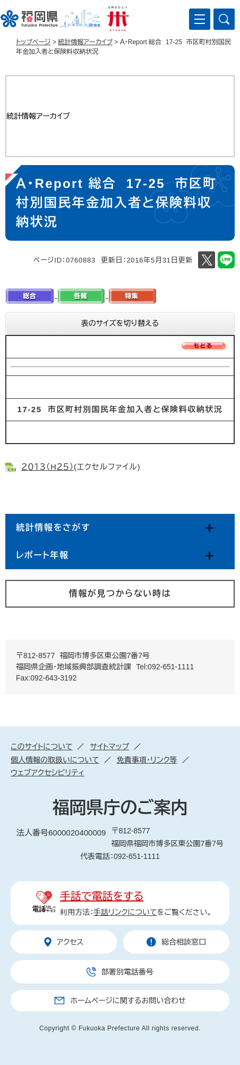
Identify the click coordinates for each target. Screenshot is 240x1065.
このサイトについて (41, 746)
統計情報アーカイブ (85, 42)
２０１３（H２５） (47, 466)
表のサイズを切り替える (120, 323)
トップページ (33, 42)
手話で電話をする (101, 896)
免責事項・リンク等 (147, 760)
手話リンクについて (125, 912)
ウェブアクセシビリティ (47, 772)
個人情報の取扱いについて (55, 760)
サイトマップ (109, 746)
